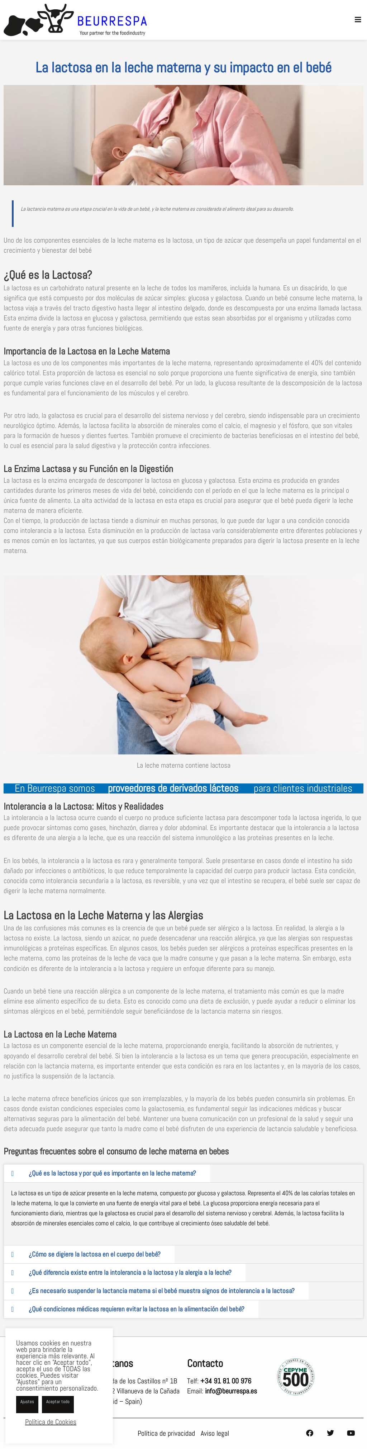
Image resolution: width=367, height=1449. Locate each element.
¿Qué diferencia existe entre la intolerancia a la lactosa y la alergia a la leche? (130, 1272)
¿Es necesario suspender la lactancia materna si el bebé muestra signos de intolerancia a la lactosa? (162, 1290)
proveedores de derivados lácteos (174, 788)
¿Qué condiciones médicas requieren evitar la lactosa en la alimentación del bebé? (136, 1309)
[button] (358, 19)
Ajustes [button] (27, 1401)
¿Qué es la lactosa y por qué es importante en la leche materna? (112, 1173)
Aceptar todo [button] (58, 1401)
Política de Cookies (50, 1421)
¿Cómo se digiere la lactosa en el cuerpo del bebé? (95, 1254)
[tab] (107, 1173)
